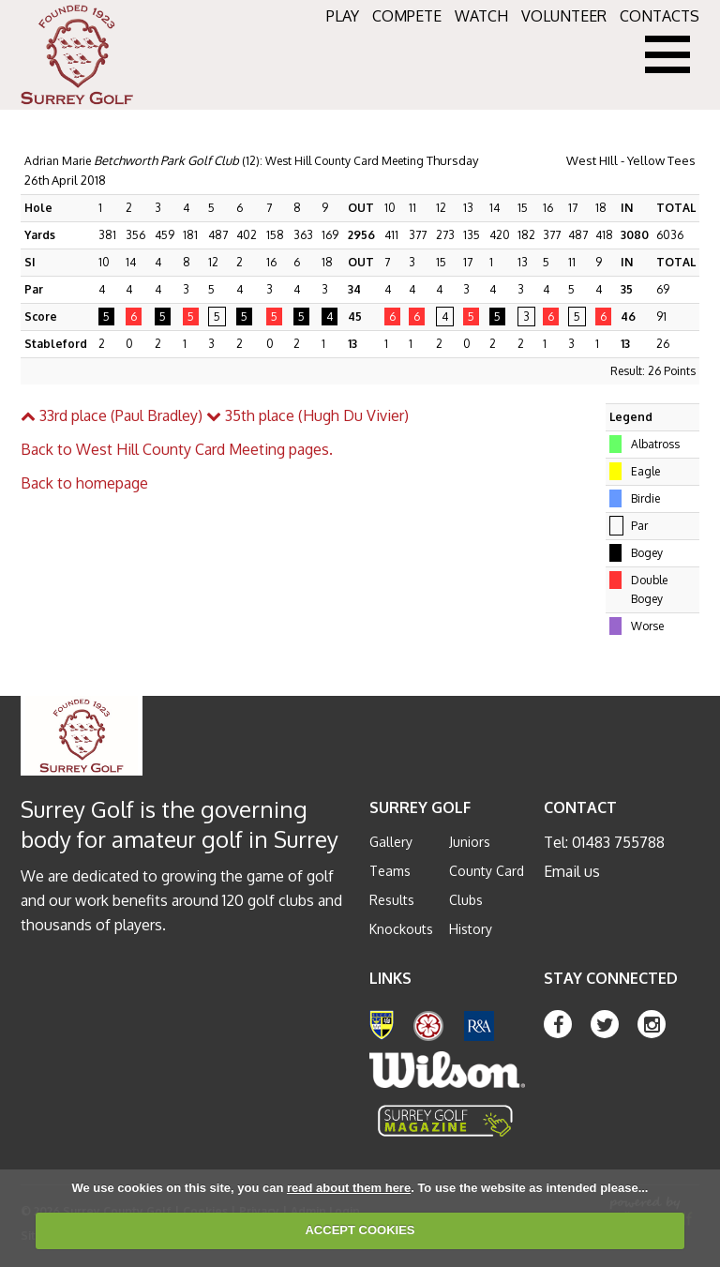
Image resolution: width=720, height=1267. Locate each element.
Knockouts (401, 929)
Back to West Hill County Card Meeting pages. (177, 449)
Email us (572, 871)
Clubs (466, 900)
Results (391, 900)
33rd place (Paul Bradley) (111, 415)
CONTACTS (659, 16)
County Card (486, 871)
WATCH (481, 16)
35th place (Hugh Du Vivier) (307, 415)
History (470, 929)
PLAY (342, 16)
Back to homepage (84, 483)
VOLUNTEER (564, 16)
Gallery (390, 842)
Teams (390, 871)
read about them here (349, 1188)
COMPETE (407, 16)
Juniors (469, 842)
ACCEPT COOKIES (359, 1230)
